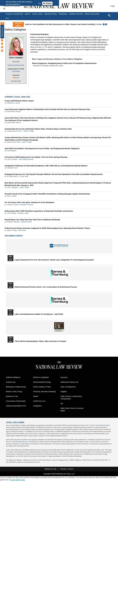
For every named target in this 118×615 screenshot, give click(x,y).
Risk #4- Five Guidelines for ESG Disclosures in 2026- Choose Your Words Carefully (60, 24)
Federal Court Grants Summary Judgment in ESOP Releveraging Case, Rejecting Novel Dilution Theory (47, 228)
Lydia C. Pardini (27, 142)
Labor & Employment (68, 387)
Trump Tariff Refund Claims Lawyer (19, 101)
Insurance (64, 377)
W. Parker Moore (12, 176)
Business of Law (12, 396)
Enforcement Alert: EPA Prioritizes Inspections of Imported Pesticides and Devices (39, 211)
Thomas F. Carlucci (13, 204)
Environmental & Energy (42, 382)
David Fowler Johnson (14, 111)
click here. (37, 462)
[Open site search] (109, 15)
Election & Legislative (41, 377)
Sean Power (22, 230)
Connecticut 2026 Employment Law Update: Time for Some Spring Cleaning (36, 157)
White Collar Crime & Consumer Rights (72, 409)
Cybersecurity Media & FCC (16, 406)
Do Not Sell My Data (17, 480)
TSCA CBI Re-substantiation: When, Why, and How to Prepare (40, 341)
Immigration (37, 406)
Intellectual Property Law (69, 382)
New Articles (2, 31)
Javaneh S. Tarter (23, 213)
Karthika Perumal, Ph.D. (14, 131)
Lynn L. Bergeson (12, 187)
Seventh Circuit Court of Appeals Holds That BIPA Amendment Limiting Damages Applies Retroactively (47, 194)
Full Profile (16, 71)
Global (35, 396)
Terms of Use (94, 425)
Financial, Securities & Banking (44, 391)
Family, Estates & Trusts (42, 387)
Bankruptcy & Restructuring (16, 387)
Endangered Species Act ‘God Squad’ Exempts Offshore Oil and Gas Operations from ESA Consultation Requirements (54, 174)
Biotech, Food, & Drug (14, 391)
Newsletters (50, 14)
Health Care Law (39, 401)
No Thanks (47, 3)
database (70, 427)
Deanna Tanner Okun (13, 142)
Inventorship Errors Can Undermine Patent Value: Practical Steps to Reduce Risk (38, 129)
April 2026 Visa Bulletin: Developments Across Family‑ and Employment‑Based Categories (42, 148)
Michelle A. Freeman (26, 204)
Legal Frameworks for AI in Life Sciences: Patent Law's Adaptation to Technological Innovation (54, 260)
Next (106, 24)
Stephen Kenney (26, 222)
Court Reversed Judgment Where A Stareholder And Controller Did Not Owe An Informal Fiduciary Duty (47, 109)
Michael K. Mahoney (13, 222)
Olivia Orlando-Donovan (26, 159)
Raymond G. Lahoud (13, 103)
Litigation (63, 391)
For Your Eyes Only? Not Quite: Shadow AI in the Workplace (29, 202)
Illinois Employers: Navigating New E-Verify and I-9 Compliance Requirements (64, 63)
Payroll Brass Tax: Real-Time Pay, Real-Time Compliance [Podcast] (32, 220)
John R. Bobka (11, 213)
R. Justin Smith (23, 176)
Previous (103, 24)
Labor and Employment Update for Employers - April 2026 (39, 314)
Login (112, 6)
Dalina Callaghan (16, 58)
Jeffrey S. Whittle (28, 131)
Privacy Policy (105, 425)
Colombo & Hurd (12, 168)
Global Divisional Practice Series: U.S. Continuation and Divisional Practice (46, 287)
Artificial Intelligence (13, 377)
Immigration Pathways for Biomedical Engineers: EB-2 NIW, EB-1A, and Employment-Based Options (46, 166)
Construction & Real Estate (16, 401)
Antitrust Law (10, 382)
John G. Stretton (12, 159)
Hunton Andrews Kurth (16, 65)
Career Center (76, 14)
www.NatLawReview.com (14, 429)
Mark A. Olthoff (11, 196)
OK (39, 3)
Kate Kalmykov (11, 151)
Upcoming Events (14, 236)
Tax (61, 403)
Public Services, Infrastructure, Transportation (71, 397)
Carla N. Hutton (24, 187)
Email (17, 77)
